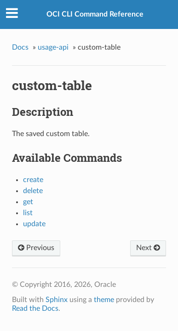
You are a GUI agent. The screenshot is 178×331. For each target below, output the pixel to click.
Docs (20, 47)
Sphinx (57, 299)
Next (148, 247)
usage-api (53, 47)
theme (104, 299)
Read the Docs (35, 308)
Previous (36, 247)
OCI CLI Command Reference (95, 14)
